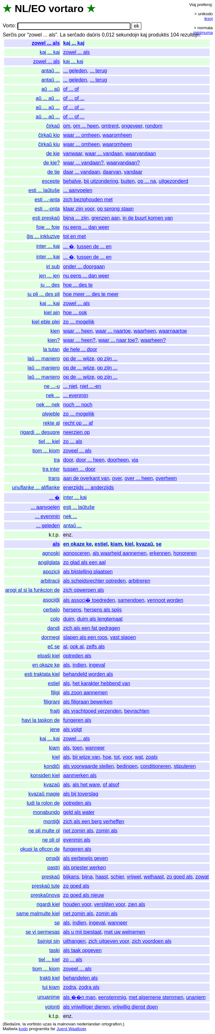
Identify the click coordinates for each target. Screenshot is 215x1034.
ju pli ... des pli (44, 294)
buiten (128, 181)
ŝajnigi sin (48, 941)
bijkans (71, 876)
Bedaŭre (12, 1024)
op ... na (147, 181)
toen (77, 747)
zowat (202, 876)
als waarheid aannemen (120, 553)
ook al (77, 646)
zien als (136, 904)
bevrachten (136, 711)
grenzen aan (105, 218)
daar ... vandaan (81, 172)
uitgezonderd (173, 181)
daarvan (112, 172)
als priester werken (84, 867)
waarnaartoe (173, 331)
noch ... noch (77, 404)
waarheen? (153, 340)
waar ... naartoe (113, 331)
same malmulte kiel (38, 913)
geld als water (79, 812)
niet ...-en (90, 386)
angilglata (49, 562)
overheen (166, 478)
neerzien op (76, 432)
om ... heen (85, 126)
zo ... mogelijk (78, 321)
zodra (69, 987)
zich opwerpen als (83, 590)
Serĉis (10, 34)
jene (55, 729)
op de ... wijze (78, 358)
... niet (70, 386)
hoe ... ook (75, 312)
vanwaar (72, 153)
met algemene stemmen (156, 997)
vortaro (66, 8)
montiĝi (52, 821)
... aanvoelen (77, 190)
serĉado (76, 34)
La (63, 34)
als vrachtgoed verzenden (92, 711)
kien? (54, 340)
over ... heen (138, 478)
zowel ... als (46, 43)
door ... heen (90, 460)
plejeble (51, 414)
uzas (47, 1024)
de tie (53, 172)
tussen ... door (79, 469)
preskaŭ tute (46, 886)
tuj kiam (51, 987)
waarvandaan (140, 153)
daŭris (93, 34)
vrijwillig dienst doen (135, 1007)
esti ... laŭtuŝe (44, 190)
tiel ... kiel (49, 441)
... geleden (75, 70)
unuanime (48, 997)
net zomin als (78, 830)
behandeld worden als (88, 674)
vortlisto (34, 1024)
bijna (87, 876)
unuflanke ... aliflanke (36, 487)
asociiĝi (51, 600)
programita (39, 1028)
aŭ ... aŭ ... (48, 98)
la (24, 1024)
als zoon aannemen (85, 692)
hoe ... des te (78, 285)
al (65, 646)
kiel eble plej (46, 321)
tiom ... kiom (46, 450)
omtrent (109, 126)
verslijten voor (109, 904)
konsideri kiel (45, 775)
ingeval (97, 665)
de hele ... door (80, 349)
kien (55, 331)
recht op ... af (78, 423)
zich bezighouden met (88, 199)
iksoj (208, 18)
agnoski (51, 553)
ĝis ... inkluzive (43, 236)
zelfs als (95, 646)
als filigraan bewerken (87, 701)
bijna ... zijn (76, 218)
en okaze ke (77, 544)
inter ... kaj (48, 246)
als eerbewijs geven (85, 858)
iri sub (53, 266)
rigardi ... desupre (40, 432)
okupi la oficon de (40, 849)
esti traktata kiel (42, 674)
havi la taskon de (41, 720)
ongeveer (131, 126)
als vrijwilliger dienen (86, 1007)
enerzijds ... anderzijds (88, 487)
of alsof (111, 784)
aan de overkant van (86, 478)
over (117, 478)
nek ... (53, 395)
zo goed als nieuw (83, 895)
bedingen (127, 766)
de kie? (52, 162)
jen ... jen (49, 275)
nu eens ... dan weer (86, 227)
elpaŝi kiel (48, 655)
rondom (153, 126)
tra (57, 460)
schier (117, 876)
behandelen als (80, 978)
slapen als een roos (85, 637)
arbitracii (50, 581)
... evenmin (75, 395)
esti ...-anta (47, 199)
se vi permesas (43, 932)
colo (55, 619)
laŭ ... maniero (44, 358)
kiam (116, 544)
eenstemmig (112, 997)
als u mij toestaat (82, 932)
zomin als (107, 830)
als (56, 544)
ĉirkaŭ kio (49, 135)
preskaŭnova (45, 895)
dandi (53, 628)
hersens (72, 609)
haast (102, 876)
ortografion (112, 1024)
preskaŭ (51, 876)
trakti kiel (50, 978)
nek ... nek (48, 404)
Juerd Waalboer (71, 1028)
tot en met (74, 236)
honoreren (185, 553)
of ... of (71, 89)
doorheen (118, 460)
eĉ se (54, 646)
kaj (143, 34)
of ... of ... (73, 98)
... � (68, 246)
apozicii (51, 571)
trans (54, 478)
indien (79, 665)
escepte (51, 181)
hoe (107, 757)
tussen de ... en (94, 246)
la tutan (51, 349)
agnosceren (76, 553)
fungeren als (77, 720)
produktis (158, 34)
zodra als (89, 987)
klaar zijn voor (78, 208)
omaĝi (53, 858)
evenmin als (76, 840)
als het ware (86, 784)
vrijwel (134, 876)
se (159, 544)
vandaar (133, 172)
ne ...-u (52, 386)
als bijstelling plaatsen (88, 571)
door (68, 460)
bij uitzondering (101, 181)
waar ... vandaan (104, 153)
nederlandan (88, 1024)
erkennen (160, 553)
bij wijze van (86, 757)
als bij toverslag (80, 794)
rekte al (51, 423)
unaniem (195, 997)
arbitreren (139, 581)
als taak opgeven (82, 950)
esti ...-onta (47, 208)
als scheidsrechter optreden (94, 581)
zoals (152, 757)
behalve (72, 181)
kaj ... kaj (73, 43)
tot (117, 757)
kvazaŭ (144, 544)
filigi (55, 692)
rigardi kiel (48, 904)
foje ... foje (48, 227)
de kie (53, 153)
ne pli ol (51, 840)
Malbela (10, 1028)
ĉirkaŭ (53, 126)
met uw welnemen (124, 932)
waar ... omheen (81, 135)
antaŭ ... (50, 70)
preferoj (204, 4)
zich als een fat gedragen (91, 628)
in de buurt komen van (148, 218)
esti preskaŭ (46, 218)
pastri (53, 867)
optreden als (77, 655)
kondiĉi (52, 766)
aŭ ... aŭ (50, 89)
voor (127, 757)
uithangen (74, 941)
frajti (55, 711)
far (53, 1028)
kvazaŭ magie (44, 794)
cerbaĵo (51, 609)
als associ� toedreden (89, 600)
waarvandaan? (123, 162)
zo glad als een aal (84, 562)
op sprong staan (115, 208)
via (134, 460)
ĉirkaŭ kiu (49, 144)
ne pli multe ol (44, 830)
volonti (52, 1007)
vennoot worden (165, 600)
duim (68, 619)
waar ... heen (78, 331)
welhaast (154, 876)
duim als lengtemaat (100, 619)
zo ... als (72, 441)
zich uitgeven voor (108, 941)
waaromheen (117, 135)
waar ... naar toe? (118, 340)
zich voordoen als (151, 941)
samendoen (131, 600)
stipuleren (185, 766)
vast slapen (123, 637)
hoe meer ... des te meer (90, 294)
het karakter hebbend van (101, 683)
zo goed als (180, 876)
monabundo (46, 812)
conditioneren (155, 766)
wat (139, 757)
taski (54, 950)
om (66, 126)
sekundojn (127, 34)
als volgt (72, 729)
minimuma (203, 32)
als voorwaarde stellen (88, 766)
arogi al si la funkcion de (32, 590)
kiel (129, 544)
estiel (101, 544)
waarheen (145, 331)
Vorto (8, 26)
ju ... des (50, 285)
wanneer (94, 747)
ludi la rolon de (43, 803)
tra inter (51, 469)
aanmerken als (80, 775)
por (21, 34)
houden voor (77, 904)
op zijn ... (107, 358)
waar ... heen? (79, 340)
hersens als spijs (103, 609)
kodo (23, 1028)
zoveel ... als (77, 450)
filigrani (52, 701)
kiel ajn (52, 312)
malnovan (66, 1024)
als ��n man (79, 997)
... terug (98, 70)
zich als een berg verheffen (93, 821)
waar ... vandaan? (83, 162)
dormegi (50, 637)
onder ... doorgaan (84, 266)
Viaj (192, 4)
